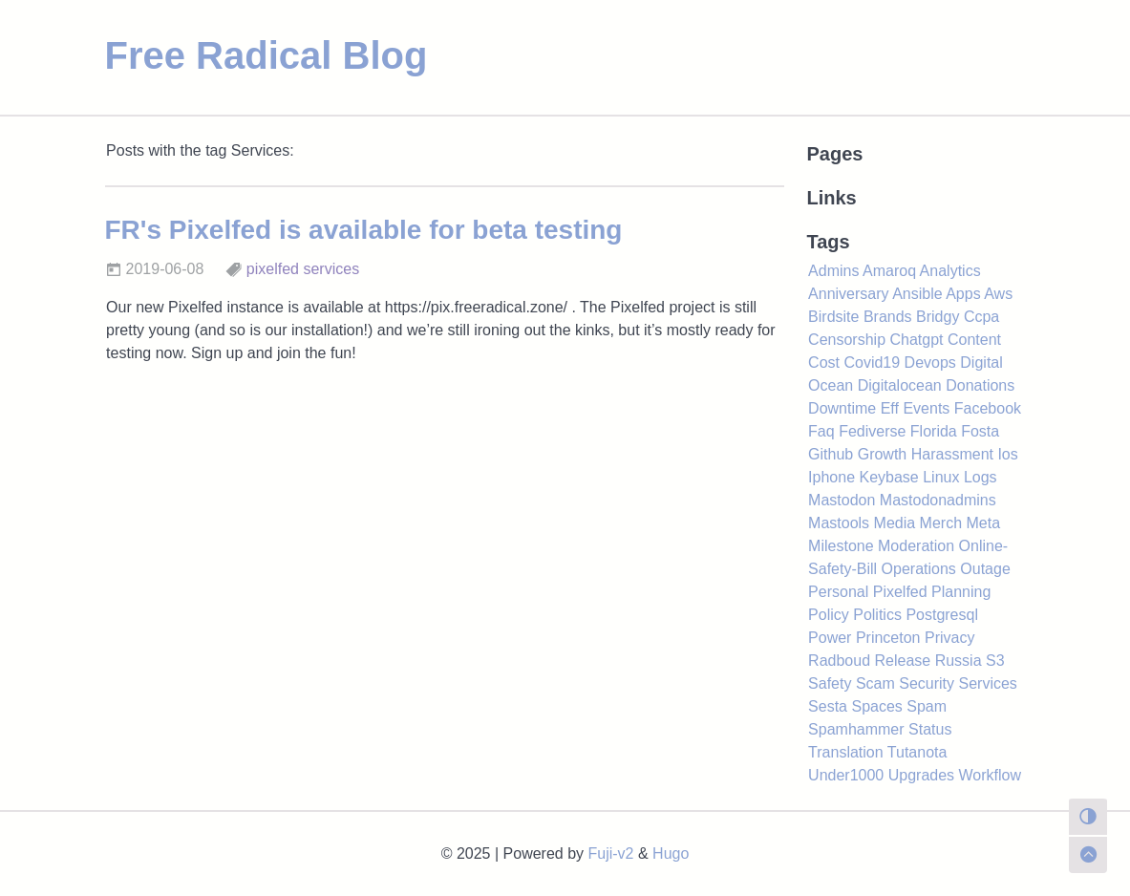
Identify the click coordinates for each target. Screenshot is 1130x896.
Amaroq (889, 271)
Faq (821, 431)
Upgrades (921, 775)
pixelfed (272, 269)
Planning (961, 592)
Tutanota (917, 752)
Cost (824, 362)
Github (830, 454)
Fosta (980, 431)
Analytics (950, 271)
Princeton (888, 637)
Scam (875, 683)
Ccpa (981, 317)
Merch (941, 523)
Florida (933, 431)
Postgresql (942, 615)
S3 (995, 660)
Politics (877, 615)
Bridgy (937, 317)
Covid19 (871, 362)
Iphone (831, 477)
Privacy (949, 637)
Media (895, 523)
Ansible (917, 294)
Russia (958, 660)
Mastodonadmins (938, 500)
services (331, 269)
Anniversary (848, 294)
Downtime (842, 408)
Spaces (876, 706)
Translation (846, 752)
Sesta (827, 706)
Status (929, 729)
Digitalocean (900, 385)
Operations (919, 569)
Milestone (840, 546)
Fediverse (872, 431)
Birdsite (833, 317)
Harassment (952, 454)
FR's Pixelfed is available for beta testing (364, 230)
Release (903, 660)
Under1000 (846, 775)
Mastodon (841, 500)
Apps (963, 294)
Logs (980, 477)
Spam (926, 706)
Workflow (990, 775)
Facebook (987, 408)
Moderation (916, 546)
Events (926, 408)
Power (829, 637)
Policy (828, 615)
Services (988, 683)
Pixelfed (900, 592)
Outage (985, 569)
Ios (1007, 454)
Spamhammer (856, 729)
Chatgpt (916, 339)
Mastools (838, 523)
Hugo (670, 853)
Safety (829, 683)
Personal (838, 592)
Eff (890, 408)
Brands (887, 317)
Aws (998, 294)
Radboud (839, 660)
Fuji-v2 (611, 853)
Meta (984, 523)
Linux (941, 477)
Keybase (888, 477)
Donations (980, 385)
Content (974, 339)
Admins (833, 271)
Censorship (846, 339)
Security (926, 683)
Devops (930, 362)
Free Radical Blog (266, 55)
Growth (882, 454)
